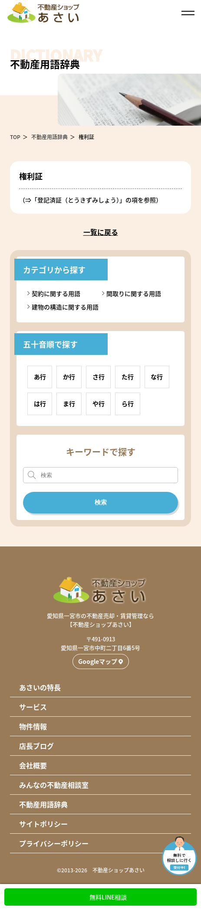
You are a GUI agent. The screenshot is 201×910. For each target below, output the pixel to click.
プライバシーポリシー (54, 843)
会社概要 (33, 765)
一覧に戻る (100, 232)
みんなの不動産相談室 (54, 785)
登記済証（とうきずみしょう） (78, 199)
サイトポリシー (43, 824)
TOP (15, 136)
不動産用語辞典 (49, 136)
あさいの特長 (40, 687)
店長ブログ (36, 746)
